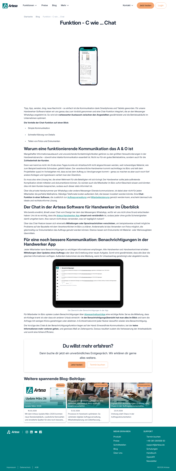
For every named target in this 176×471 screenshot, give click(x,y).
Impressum (11, 467)
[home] (10, 5)
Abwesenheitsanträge (94, 314)
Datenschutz (25, 467)
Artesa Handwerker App (68, 215)
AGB (36, 467)
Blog (54, 5)
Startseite (28, 16)
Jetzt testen (145, 5)
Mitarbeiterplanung (100, 197)
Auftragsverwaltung (76, 197)
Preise (44, 5)
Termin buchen (97, 364)
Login (161, 5)
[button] (30, 5)
